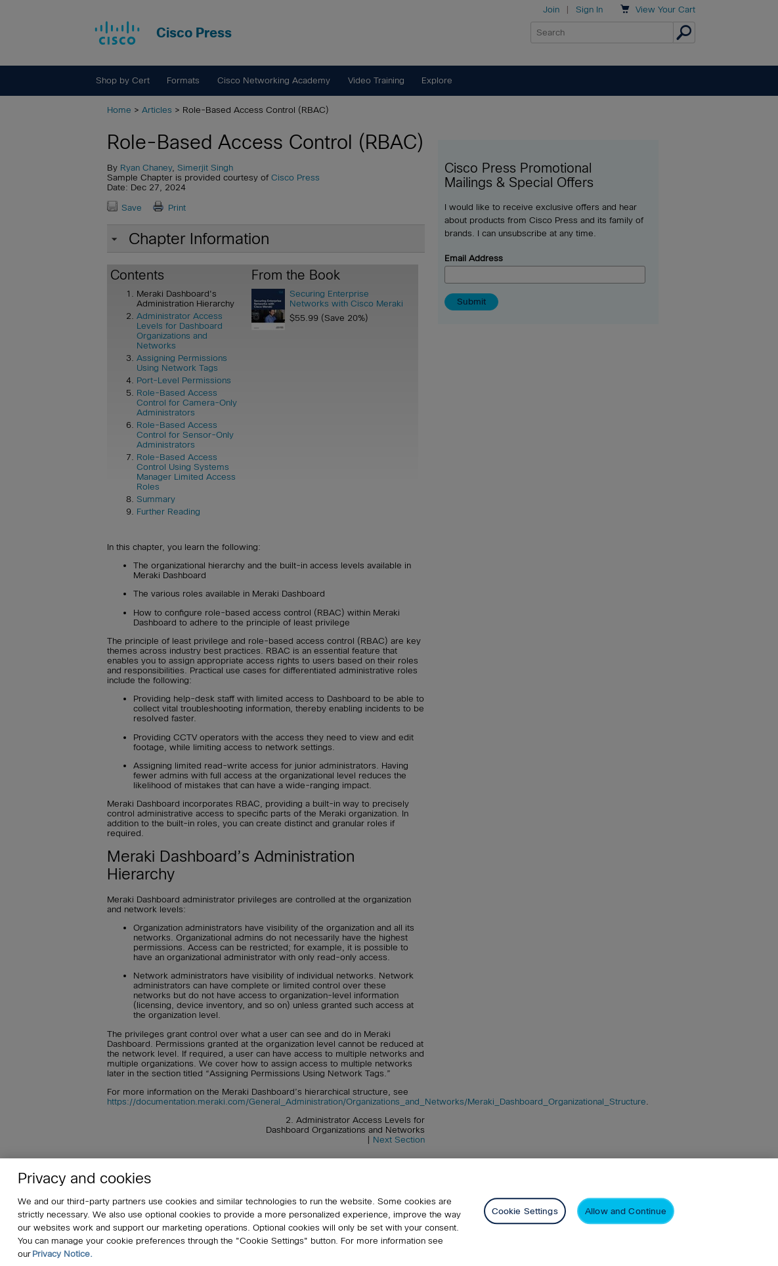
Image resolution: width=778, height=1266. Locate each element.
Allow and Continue (625, 1211)
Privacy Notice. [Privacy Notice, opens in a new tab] (62, 1254)
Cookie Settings (525, 1211)
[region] (389, 1212)
